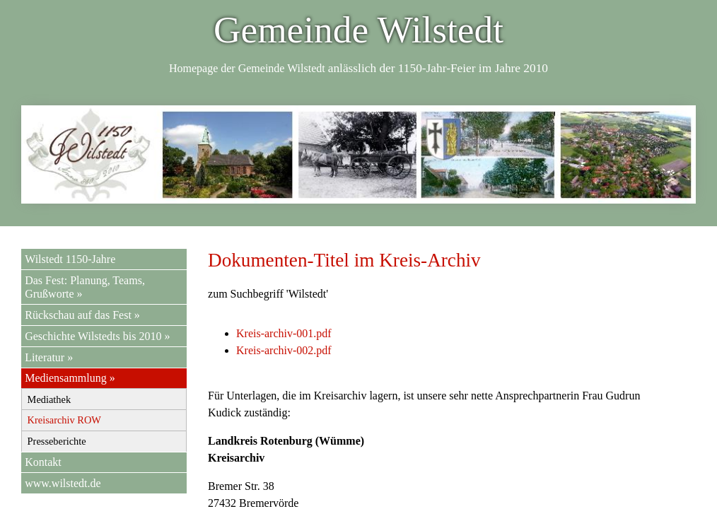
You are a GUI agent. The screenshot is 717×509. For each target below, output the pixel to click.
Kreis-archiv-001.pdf (284, 333)
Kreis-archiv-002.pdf (284, 350)
